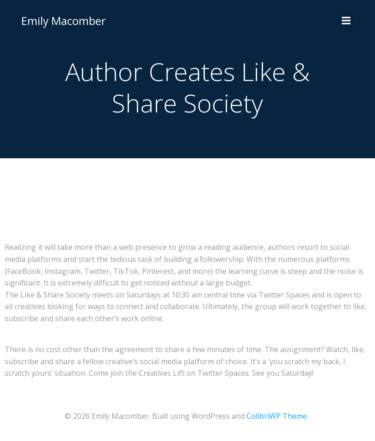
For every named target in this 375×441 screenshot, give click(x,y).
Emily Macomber (63, 20)
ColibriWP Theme (276, 416)
